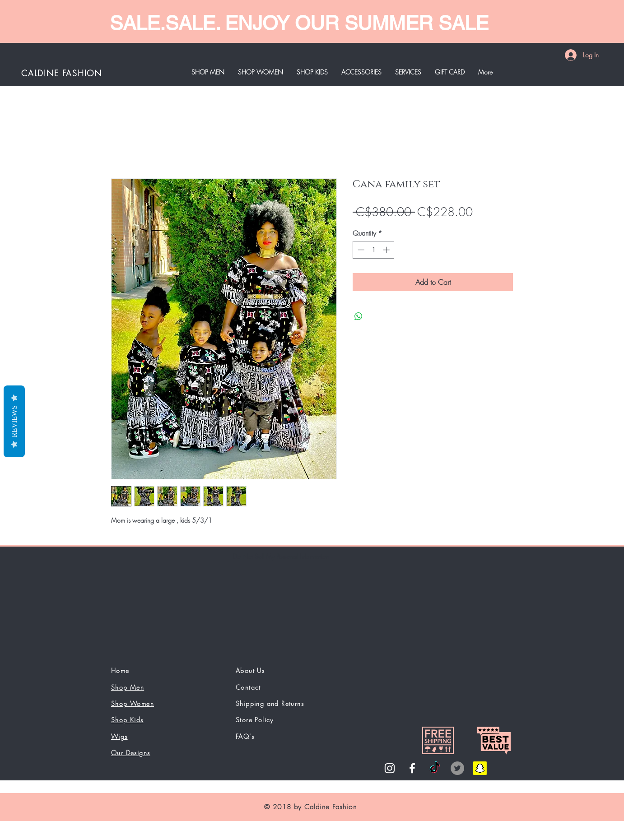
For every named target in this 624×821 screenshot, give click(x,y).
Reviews (14, 421)
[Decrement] (360, 249)
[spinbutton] (373, 249)
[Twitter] (457, 768)
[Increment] (387, 249)
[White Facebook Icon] (412, 768)
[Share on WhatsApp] (358, 316)
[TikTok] (435, 768)
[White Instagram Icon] (389, 768)
